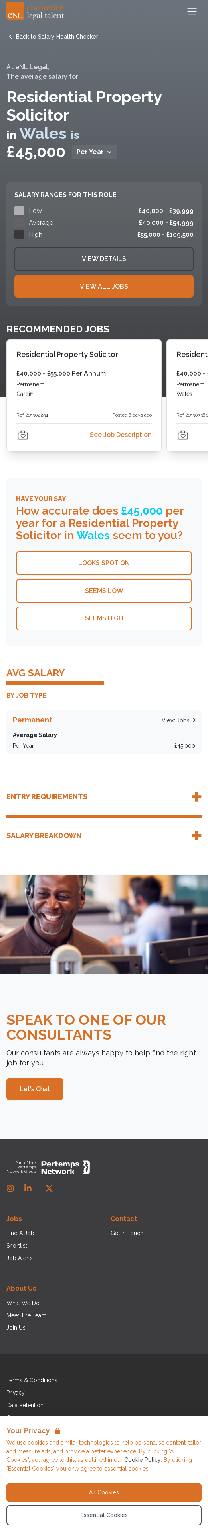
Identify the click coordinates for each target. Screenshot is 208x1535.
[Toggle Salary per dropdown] (94, 152)
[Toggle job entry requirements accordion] (104, 796)
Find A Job (20, 1233)
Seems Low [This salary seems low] (104, 591)
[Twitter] (49, 1188)
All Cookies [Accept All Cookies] (104, 1492)
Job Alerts (19, 1258)
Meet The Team (26, 1315)
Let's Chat (35, 1089)
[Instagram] (10, 1188)
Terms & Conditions (31, 1380)
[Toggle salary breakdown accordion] (104, 835)
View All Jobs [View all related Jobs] (104, 286)
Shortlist (16, 1245)
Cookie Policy (142, 1460)
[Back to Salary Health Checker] (57, 36)
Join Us (16, 1327)
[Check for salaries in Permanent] (104, 732)
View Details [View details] (104, 259)
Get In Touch (127, 1233)
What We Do (23, 1303)
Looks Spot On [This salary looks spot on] (104, 563)
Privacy (15, 1392)
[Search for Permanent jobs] (176, 720)
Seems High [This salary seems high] (104, 618)
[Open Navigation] (192, 11)
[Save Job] (22, 434)
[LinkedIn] (28, 1188)
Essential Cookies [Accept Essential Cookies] (104, 1515)
